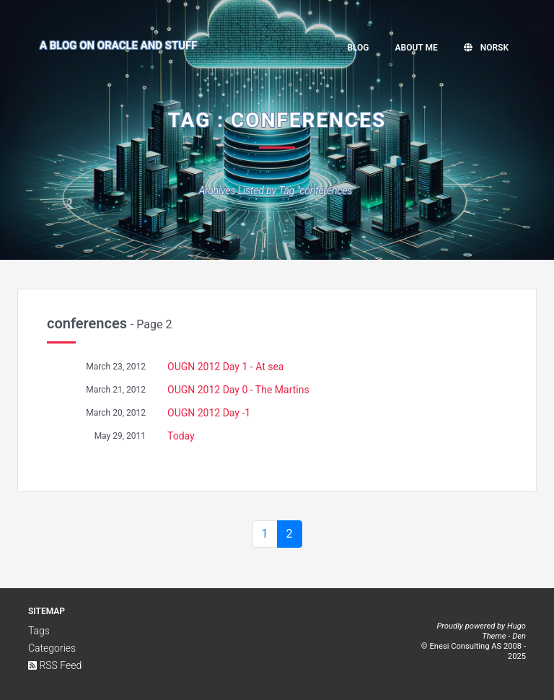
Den (519, 636)
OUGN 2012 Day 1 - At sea (225, 366)
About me (416, 48)
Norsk (486, 48)
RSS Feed (55, 665)
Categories (52, 648)
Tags (39, 630)
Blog (358, 48)
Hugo (516, 626)
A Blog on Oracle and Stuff (119, 45)
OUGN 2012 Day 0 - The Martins (238, 389)
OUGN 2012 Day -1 (208, 413)
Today (181, 436)
